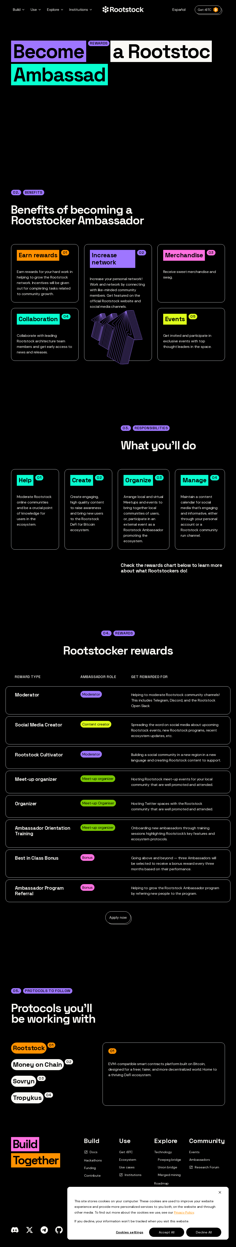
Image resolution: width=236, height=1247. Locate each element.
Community (207, 1141)
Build (91, 1141)
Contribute (92, 1175)
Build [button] (17, 9)
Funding (90, 1168)
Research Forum (204, 1167)
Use (125, 1141)
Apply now (118, 917)
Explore (165, 1141)
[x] (29, 1230)
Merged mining (169, 1175)
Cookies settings (129, 1232)
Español (179, 9)
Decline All (204, 1232)
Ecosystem (127, 1160)
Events (194, 1152)
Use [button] (34, 9)
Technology (163, 1152)
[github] (59, 1230)
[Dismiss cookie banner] (219, 1192)
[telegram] (44, 1230)
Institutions (130, 1175)
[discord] (14, 1230)
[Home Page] (123, 9)
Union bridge (167, 1167)
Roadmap (161, 1183)
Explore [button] (53, 9)
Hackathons (93, 1160)
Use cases (127, 1167)
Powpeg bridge (169, 1160)
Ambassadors (199, 1160)
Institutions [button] (78, 9)
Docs (90, 1152)
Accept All (166, 1232)
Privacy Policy (184, 1212)
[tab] (33, 1048)
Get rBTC (208, 9)
